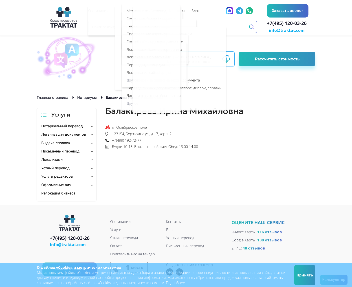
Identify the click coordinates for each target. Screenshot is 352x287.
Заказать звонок (287, 11)
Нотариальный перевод (62, 125)
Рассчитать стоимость (277, 58)
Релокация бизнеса (58, 192)
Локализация (52, 159)
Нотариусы (87, 97)
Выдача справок (55, 142)
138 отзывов (269, 239)
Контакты (174, 221)
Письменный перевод (60, 150)
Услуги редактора (57, 176)
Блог (170, 229)
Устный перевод (55, 167)
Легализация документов (63, 134)
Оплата (116, 245)
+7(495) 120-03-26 (288, 23)
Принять (305, 275)
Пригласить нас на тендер (132, 253)
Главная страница (52, 97)
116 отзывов (269, 231)
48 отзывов (254, 247)
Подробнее (175, 282)
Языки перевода (124, 237)
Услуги (115, 229)
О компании (120, 221)
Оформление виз (56, 184)
